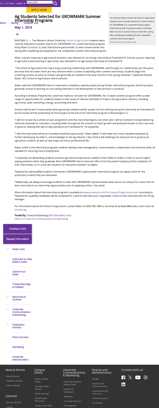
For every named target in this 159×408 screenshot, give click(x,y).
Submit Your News (19, 82)
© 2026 (10, 398)
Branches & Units (13, 296)
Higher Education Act (72, 307)
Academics (39, 23)
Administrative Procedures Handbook (70, 349)
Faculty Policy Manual (69, 340)
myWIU (118, 3)
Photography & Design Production (72, 301)
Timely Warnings (42, 288)
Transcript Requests (15, 330)
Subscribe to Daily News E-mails (22, 70)
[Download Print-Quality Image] (129, 66)
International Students (43, 3)
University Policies (71, 327)
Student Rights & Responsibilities (71, 365)
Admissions (58, 23)
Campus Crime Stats (43, 300)
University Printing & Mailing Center (72, 277)
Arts (86, 23)
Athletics (99, 23)
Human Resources (100, 292)
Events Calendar (13, 279)
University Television (72, 295)
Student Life (129, 23)
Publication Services (18, 136)
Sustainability (47, 387)
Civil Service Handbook (69, 358)
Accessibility (13, 387)
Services (10, 310)
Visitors (26, 3)
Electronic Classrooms (40, 346)
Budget (95, 273)
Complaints (68, 371)
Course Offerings (82, 3)
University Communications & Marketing (21, 122)
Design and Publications (69, 284)
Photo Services (20, 147)
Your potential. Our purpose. (31, 17)
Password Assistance (39, 353)
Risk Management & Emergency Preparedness (43, 307)
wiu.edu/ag (73, 244)
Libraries (67, 3)
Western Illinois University (44, 12)
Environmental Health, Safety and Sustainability (43, 317)
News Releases (13, 270)
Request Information (17, 48)
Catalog (9, 301)
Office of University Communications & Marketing (60, 253)
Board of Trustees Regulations (71, 333)
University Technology (40, 368)
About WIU (21, 23)
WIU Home (40, 29)
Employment (30, 387)
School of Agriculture (96, 61)
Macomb (54, 17)
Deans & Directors (100, 329)
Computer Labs (41, 340)
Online (81, 17)
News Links (18, 59)
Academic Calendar (14, 275)
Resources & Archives (19, 108)
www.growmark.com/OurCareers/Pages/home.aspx (61, 230)
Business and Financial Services (100, 279)
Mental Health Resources (41, 294)
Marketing (18, 157)
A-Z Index (107, 3)
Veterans (63, 387)
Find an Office (98, 324)
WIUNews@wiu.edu (78, 250)
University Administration (20, 168)
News (50, 29)
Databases (10, 306)
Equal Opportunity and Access (100, 286)
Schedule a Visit (17, 38)
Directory (96, 3)
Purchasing (97, 297)
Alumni (74, 23)
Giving (113, 23)
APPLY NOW (137, 9)
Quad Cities (68, 17)
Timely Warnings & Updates (21, 95)
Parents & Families (12, 3)
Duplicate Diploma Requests (14, 336)
